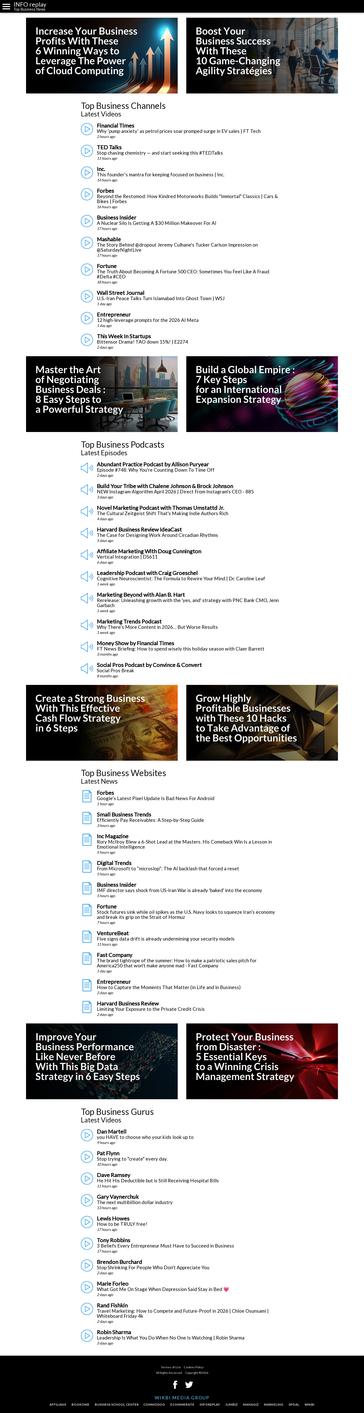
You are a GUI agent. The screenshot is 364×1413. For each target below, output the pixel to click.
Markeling (273, 1404)
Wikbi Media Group (182, 1397)
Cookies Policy (193, 1367)
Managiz (251, 1404)
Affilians (58, 1404)
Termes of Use (171, 1367)
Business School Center (117, 1404)
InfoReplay (210, 1404)
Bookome (80, 1404)
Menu (6, 6)
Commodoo (154, 1404)
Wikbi (309, 1404)
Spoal (294, 1404)
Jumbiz (231, 1404)
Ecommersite (182, 1404)
